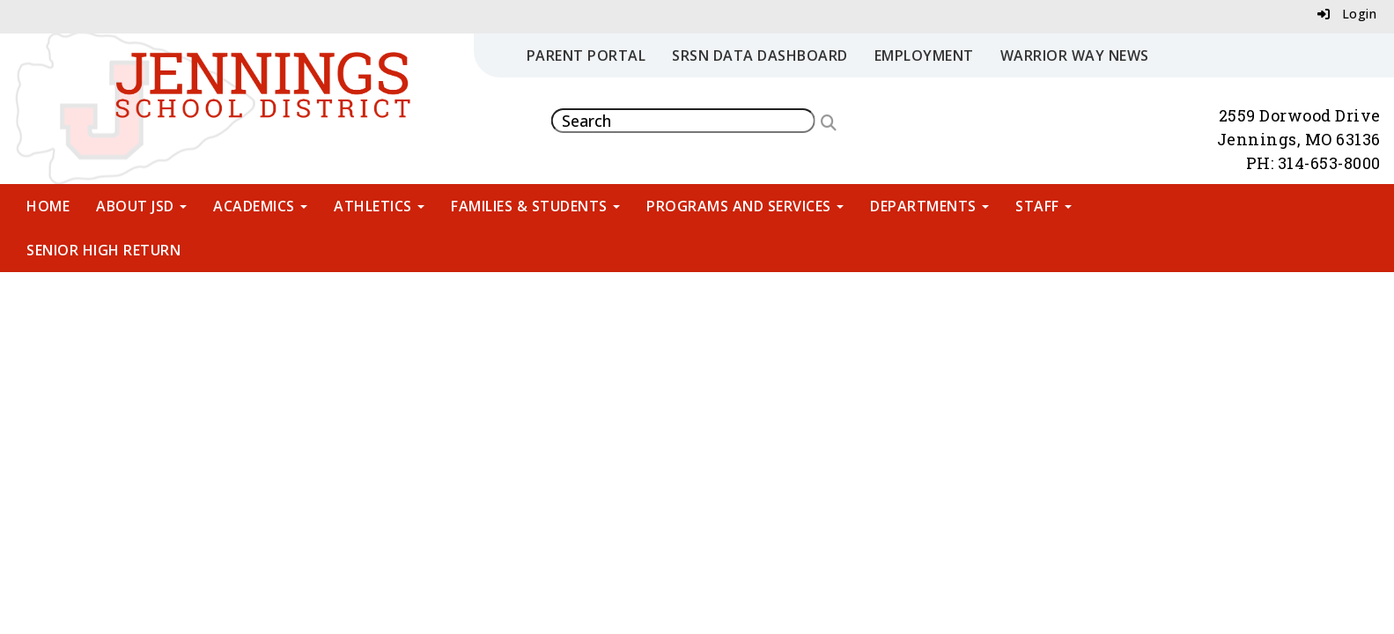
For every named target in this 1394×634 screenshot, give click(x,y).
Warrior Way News (1074, 55)
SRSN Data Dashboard (760, 55)
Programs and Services (745, 206)
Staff (1043, 206)
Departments (929, 206)
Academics (260, 206)
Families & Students (535, 206)
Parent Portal (586, 55)
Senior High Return (103, 250)
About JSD (141, 206)
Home (48, 206)
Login (1347, 13)
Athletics (379, 206)
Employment (924, 55)
